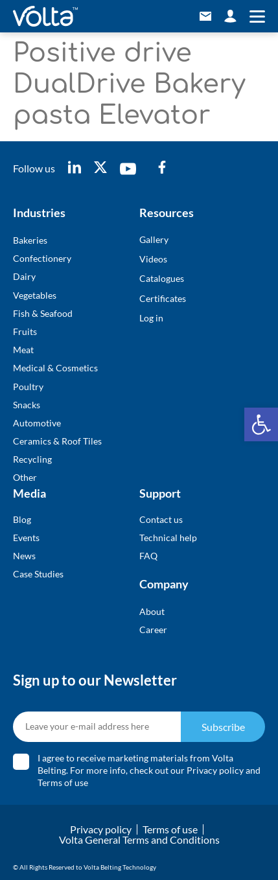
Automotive (37, 422)
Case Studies (38, 573)
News (24, 555)
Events (26, 537)
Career (153, 629)
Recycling (32, 459)
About (152, 611)
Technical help (168, 537)
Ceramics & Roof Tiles (57, 440)
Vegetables (34, 295)
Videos (153, 258)
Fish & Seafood (43, 313)
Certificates (162, 298)
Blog (22, 519)
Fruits (25, 331)
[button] (261, 424)
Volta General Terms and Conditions (139, 839)
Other (25, 477)
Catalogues (161, 278)
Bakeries (30, 240)
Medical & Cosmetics (55, 367)
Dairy (24, 276)
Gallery (153, 239)
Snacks (26, 404)
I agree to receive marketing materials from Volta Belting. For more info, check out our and (149, 770)
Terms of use (63, 782)
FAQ (148, 555)
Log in (151, 317)
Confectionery (42, 258)
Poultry (28, 386)
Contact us (161, 519)
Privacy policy (215, 770)
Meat (23, 349)
